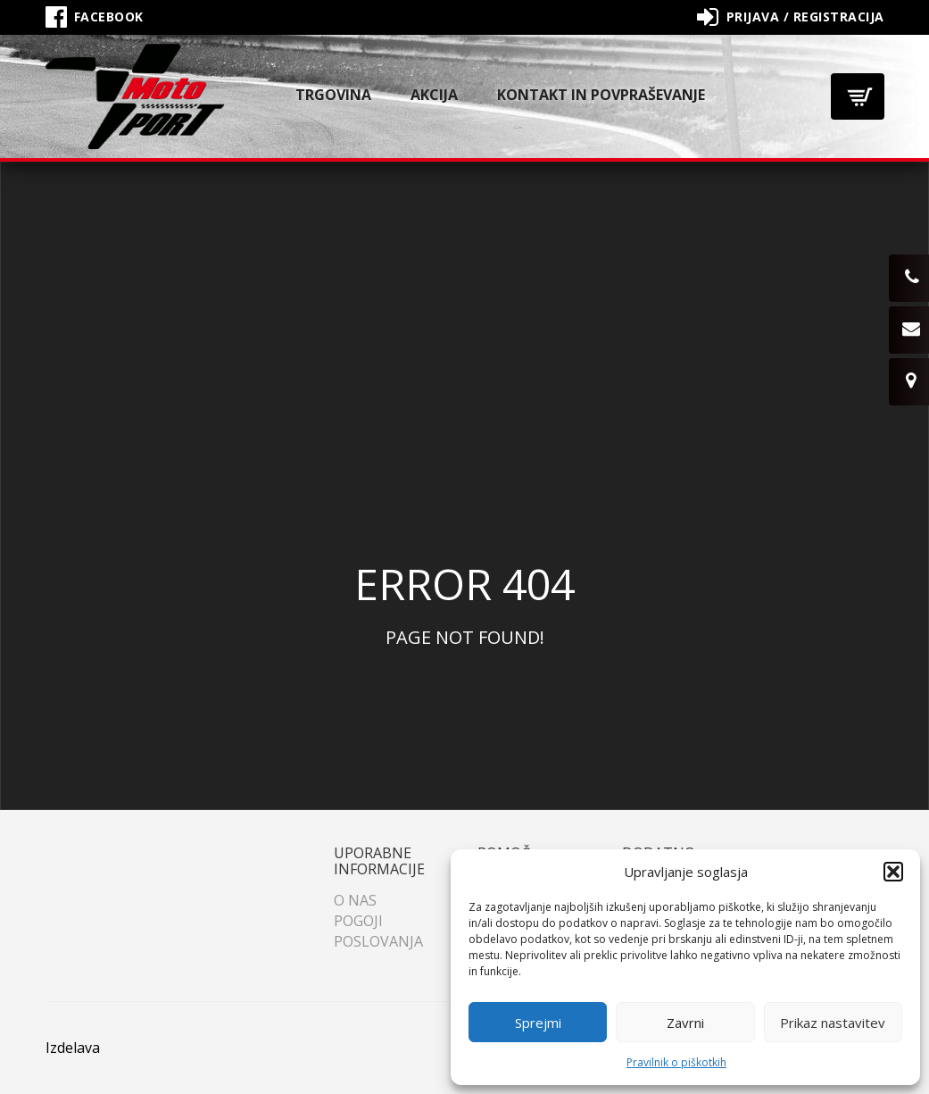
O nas (355, 900)
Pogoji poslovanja (378, 931)
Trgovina (333, 94)
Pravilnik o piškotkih (676, 1062)
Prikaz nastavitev (832, 1022)
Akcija (434, 94)
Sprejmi (538, 1022)
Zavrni (685, 1022)
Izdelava (73, 1047)
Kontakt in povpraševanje (601, 94)
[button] (893, 872)
